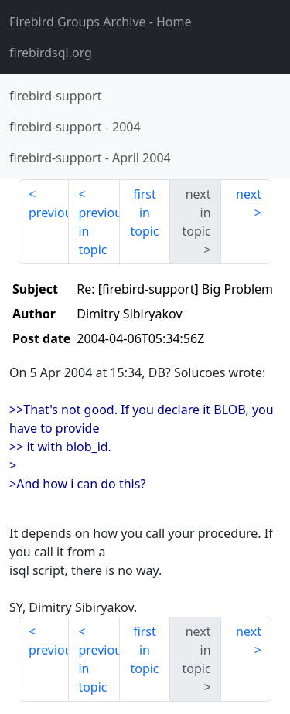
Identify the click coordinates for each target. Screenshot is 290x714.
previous (49, 212)
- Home (100, 21)
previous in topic (98, 231)
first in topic (144, 212)
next (248, 193)
